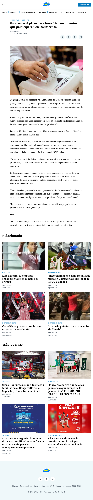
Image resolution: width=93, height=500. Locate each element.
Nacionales (15, 20)
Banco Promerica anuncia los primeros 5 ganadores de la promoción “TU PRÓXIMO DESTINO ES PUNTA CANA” (66, 389)
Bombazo (14, 12)
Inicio (4, 12)
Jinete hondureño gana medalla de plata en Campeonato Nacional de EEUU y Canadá (69, 279)
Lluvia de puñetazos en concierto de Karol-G (68, 328)
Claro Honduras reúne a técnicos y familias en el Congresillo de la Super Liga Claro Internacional (23, 388)
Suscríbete (84, 5)
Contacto (82, 12)
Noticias (42, 12)
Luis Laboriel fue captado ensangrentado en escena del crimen (20, 279)
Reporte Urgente (28, 12)
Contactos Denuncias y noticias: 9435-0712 (37, 486)
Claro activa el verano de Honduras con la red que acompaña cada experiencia (65, 441)
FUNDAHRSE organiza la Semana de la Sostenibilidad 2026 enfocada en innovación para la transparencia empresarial (23, 443)
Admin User (14, 31)
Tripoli (63, 492)
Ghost (57, 492)
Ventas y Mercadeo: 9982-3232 (68, 486)
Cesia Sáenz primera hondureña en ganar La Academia (21, 328)
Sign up (15, 486)
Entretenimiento (67, 12)
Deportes (53, 12)
